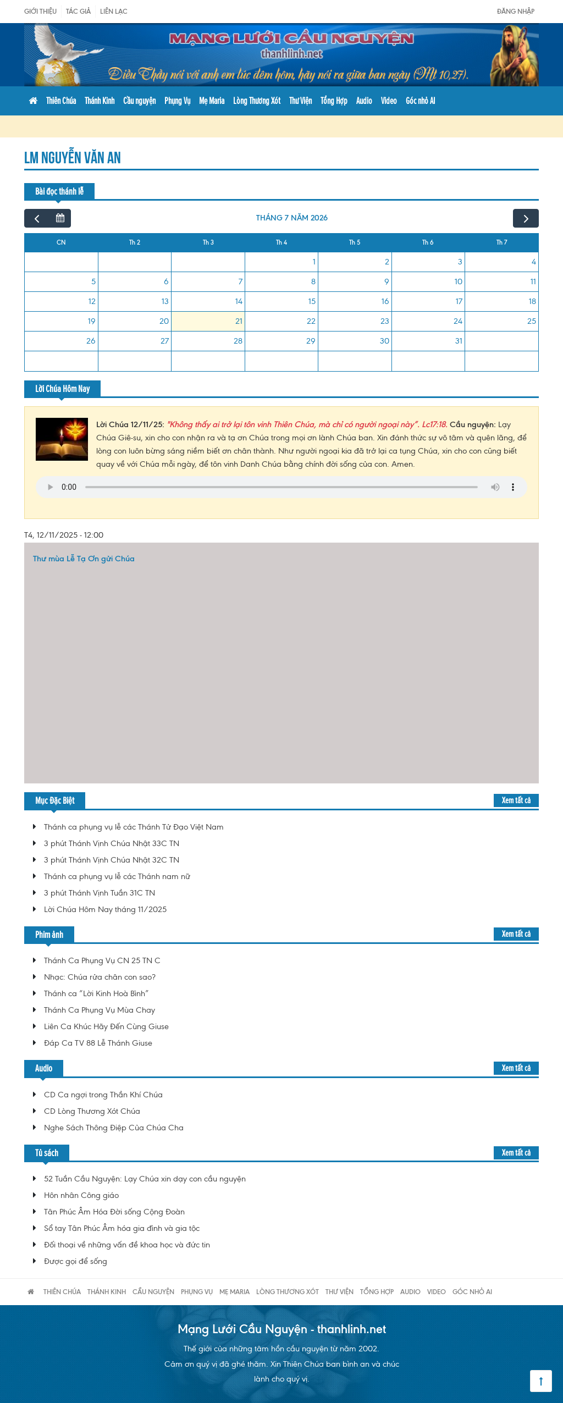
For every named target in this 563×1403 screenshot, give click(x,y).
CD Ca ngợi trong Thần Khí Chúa (103, 1095)
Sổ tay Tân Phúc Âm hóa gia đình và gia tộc (122, 1228)
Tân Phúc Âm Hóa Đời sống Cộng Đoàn (114, 1212)
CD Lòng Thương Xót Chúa (92, 1111)
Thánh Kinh (99, 100)
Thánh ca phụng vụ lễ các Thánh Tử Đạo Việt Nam (134, 827)
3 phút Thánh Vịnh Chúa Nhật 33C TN (111, 843)
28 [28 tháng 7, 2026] (238, 341)
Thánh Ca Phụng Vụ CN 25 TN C (102, 960)
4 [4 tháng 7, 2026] (534, 262)
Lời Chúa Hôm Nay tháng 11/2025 (105, 909)
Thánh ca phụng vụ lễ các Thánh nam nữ (117, 876)
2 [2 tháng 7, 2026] (387, 262)
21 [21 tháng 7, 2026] (238, 321)
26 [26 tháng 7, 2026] (91, 341)
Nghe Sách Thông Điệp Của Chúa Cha (114, 1128)
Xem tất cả (516, 800)
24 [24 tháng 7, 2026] (458, 321)
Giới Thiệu (40, 11)
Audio (364, 100)
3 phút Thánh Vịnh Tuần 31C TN (99, 893)
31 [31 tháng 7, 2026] (458, 341)
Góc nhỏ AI (420, 100)
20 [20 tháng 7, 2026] (164, 321)
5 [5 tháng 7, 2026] (93, 281)
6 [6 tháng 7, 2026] (166, 281)
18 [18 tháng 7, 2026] (532, 301)
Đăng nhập (515, 11)
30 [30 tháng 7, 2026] (384, 341)
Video (389, 100)
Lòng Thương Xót (256, 100)
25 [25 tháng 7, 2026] (531, 321)
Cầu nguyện (139, 100)
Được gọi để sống (75, 1261)
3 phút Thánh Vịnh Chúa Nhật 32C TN (111, 860)
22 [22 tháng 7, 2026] (311, 321)
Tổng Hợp (334, 100)
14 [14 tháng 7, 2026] (238, 301)
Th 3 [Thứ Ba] (208, 242)
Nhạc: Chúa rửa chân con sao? (100, 977)
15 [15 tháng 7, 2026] (312, 301)
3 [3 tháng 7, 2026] (460, 262)
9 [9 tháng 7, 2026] (386, 281)
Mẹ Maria (211, 100)
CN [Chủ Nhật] (61, 242)
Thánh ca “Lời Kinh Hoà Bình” (96, 993)
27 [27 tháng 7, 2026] (165, 341)
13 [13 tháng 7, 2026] (165, 301)
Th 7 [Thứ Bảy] (501, 242)
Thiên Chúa (61, 100)
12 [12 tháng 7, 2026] (92, 301)
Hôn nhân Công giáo (81, 1195)
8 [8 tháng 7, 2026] (313, 281)
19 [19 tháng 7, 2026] (92, 321)
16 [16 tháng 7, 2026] (385, 301)
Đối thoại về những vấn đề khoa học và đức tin (127, 1245)
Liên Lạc (114, 11)
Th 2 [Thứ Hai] (134, 242)
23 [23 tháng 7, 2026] (384, 321)
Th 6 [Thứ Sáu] (428, 242)
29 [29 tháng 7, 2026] (311, 341)
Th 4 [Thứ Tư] (281, 242)
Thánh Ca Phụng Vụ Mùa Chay (99, 1010)
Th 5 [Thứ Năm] (354, 242)
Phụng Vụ (177, 100)
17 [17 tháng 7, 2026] (459, 301)
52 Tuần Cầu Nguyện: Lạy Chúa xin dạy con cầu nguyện (145, 1179)
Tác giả (78, 11)
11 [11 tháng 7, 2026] (533, 281)
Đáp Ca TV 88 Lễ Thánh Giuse (98, 1043)
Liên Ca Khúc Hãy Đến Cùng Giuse (106, 1026)
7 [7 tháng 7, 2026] (240, 281)
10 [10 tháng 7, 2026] (458, 281)
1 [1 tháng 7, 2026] (314, 262)
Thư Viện (300, 100)
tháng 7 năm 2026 (292, 218)
